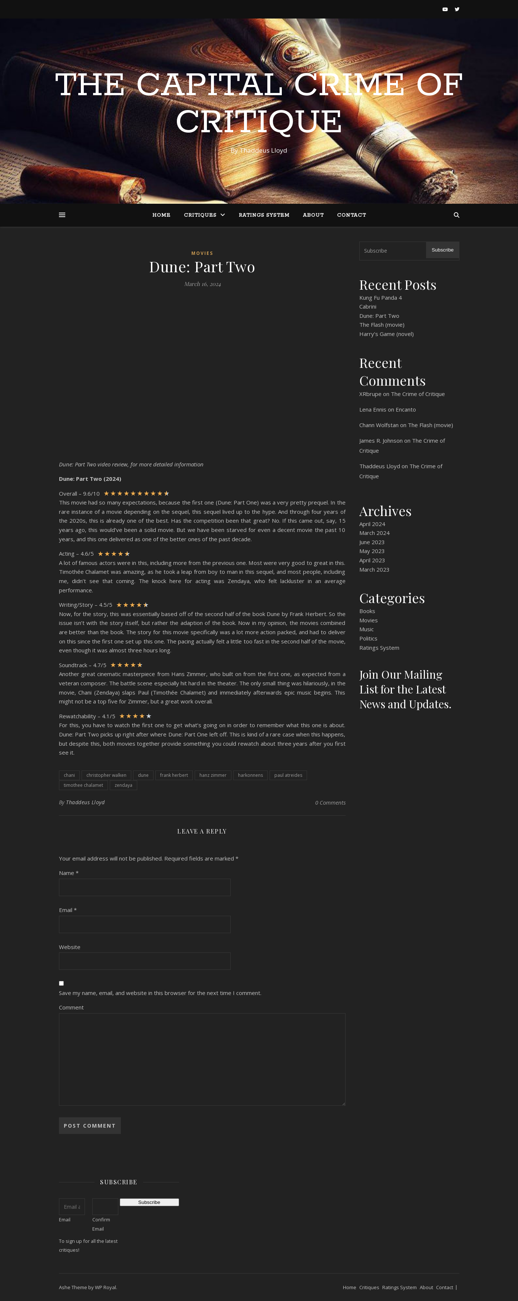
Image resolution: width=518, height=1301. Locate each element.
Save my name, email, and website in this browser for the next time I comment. (160, 992)
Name (69, 872)
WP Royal (105, 1287)
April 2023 (372, 560)
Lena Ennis (372, 409)
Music (366, 629)
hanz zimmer (213, 775)
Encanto (406, 409)
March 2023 (374, 569)
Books (367, 611)
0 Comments (330, 802)
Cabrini (367, 306)
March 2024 (374, 532)
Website (69, 947)
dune (143, 775)
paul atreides (288, 775)
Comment (71, 1007)
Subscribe (442, 250)
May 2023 (372, 551)
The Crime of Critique (418, 393)
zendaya (123, 785)
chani (69, 775)
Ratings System (264, 215)
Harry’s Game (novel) (386, 333)
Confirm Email (101, 1224)
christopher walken (106, 775)
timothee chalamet (83, 785)
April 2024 (372, 524)
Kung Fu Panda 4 (380, 297)
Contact (351, 215)
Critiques (200, 215)
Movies (202, 253)
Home (161, 215)
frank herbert (174, 775)
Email (68, 910)
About (313, 215)
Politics (368, 638)
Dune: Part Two (379, 315)
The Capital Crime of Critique (259, 104)
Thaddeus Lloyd (85, 802)
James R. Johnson (381, 440)
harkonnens (250, 775)
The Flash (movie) (382, 324)
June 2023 (372, 542)
